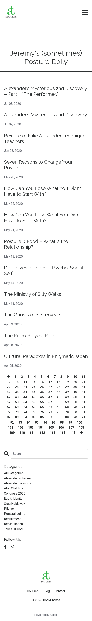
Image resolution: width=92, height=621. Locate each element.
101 (10, 427)
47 (50, 397)
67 (50, 407)
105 (51, 427)
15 (33, 382)
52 (8, 402)
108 (81, 427)
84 (25, 417)
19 (67, 382)
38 (58, 392)
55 (33, 402)
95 (37, 422)
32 (8, 392)
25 (33, 387)
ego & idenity (13, 498)
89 (67, 417)
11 (83, 377)
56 (42, 402)
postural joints (14, 514)
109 (12, 433)
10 (75, 377)
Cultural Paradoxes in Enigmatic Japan (46, 356)
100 (79, 422)
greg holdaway (14, 504)
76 (42, 412)
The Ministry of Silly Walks (32, 294)
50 (75, 397)
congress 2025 (14, 493)
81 (83, 412)
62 (8, 407)
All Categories (14, 473)
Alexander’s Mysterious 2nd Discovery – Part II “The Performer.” (45, 91)
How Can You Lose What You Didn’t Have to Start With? (43, 191)
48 (58, 397)
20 (75, 382)
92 (12, 422)
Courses (33, 591)
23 (17, 387)
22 (8, 387)
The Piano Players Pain (29, 335)
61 (83, 402)
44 (25, 397)
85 (33, 417)
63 (17, 407)
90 (75, 417)
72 (8, 412)
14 (25, 382)
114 (62, 433)
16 (42, 382)
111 (32, 433)
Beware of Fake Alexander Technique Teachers (45, 138)
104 (41, 427)
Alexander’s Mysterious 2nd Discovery (45, 115)
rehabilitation (13, 524)
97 (53, 422)
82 (8, 417)
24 (25, 387)
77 (50, 412)
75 (33, 412)
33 (17, 392)
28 (58, 387)
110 (22, 433)
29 (67, 387)
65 (33, 407)
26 (42, 387)
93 (20, 422)
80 (75, 412)
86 (42, 417)
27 (50, 387)
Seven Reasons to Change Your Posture (38, 165)
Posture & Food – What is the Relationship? (36, 244)
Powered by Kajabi (46, 614)
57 (50, 402)
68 (58, 407)
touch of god (13, 529)
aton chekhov (13, 488)
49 (67, 397)
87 (50, 417)
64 (25, 407)
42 (8, 397)
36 (42, 392)
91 (83, 417)
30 (75, 387)
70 (75, 407)
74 (25, 412)
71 (83, 407)
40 (75, 392)
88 (58, 417)
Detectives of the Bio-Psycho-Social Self (43, 270)
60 (75, 402)
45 (33, 397)
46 (42, 397)
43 (17, 397)
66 (42, 407)
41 (83, 392)
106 (61, 427)
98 (62, 422)
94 (28, 422)
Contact (60, 591)
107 (71, 427)
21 (83, 382)
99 (70, 422)
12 (8, 382)
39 (67, 392)
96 (45, 422)
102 (20, 427)
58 (58, 402)
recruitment (12, 519)
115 (72, 433)
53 (17, 402)
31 (83, 387)
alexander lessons (17, 483)
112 (42, 433)
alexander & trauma (17, 478)
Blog (46, 591)
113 (52, 433)
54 (25, 402)
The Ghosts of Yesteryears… (34, 315)
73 (17, 412)
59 (67, 402)
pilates (9, 508)
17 (50, 382)
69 (67, 407)
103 (31, 427)
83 (17, 417)
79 (67, 412)
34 (25, 392)
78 (58, 412)
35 (33, 392)
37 (50, 392)
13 (17, 382)
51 (83, 397)
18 (58, 382)
